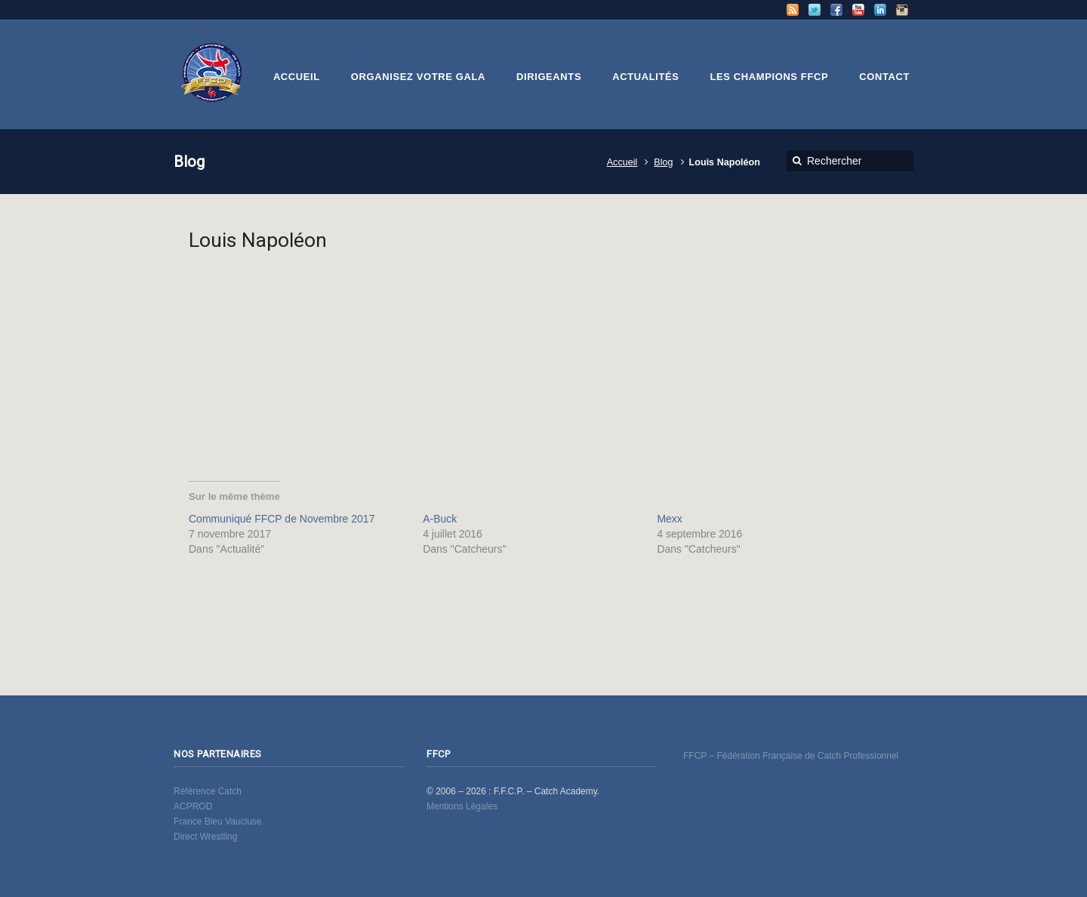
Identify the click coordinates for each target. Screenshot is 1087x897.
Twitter (814, 10)
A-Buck (440, 519)
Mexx (669, 519)
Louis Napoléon (258, 239)
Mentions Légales (461, 806)
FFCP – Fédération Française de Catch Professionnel (790, 756)
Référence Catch (208, 791)
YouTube (858, 10)
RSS (793, 10)
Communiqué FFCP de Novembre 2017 (281, 519)
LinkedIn (880, 10)
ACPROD (193, 806)
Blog (663, 162)
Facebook (836, 10)
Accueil (622, 162)
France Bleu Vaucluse (218, 821)
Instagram (902, 10)
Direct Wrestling (205, 836)
